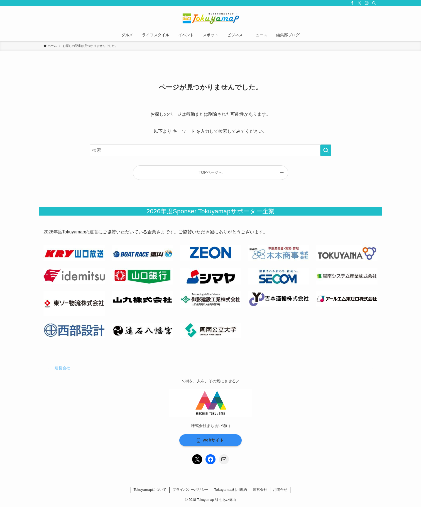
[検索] (374, 3)
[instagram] (366, 3)
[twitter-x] (359, 3)
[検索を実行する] (325, 150)
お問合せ (280, 489)
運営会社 (260, 489)
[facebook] (352, 3)
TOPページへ (210, 172)
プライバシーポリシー (190, 489)
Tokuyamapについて (150, 489)
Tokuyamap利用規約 (230, 489)
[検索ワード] (210, 150)
